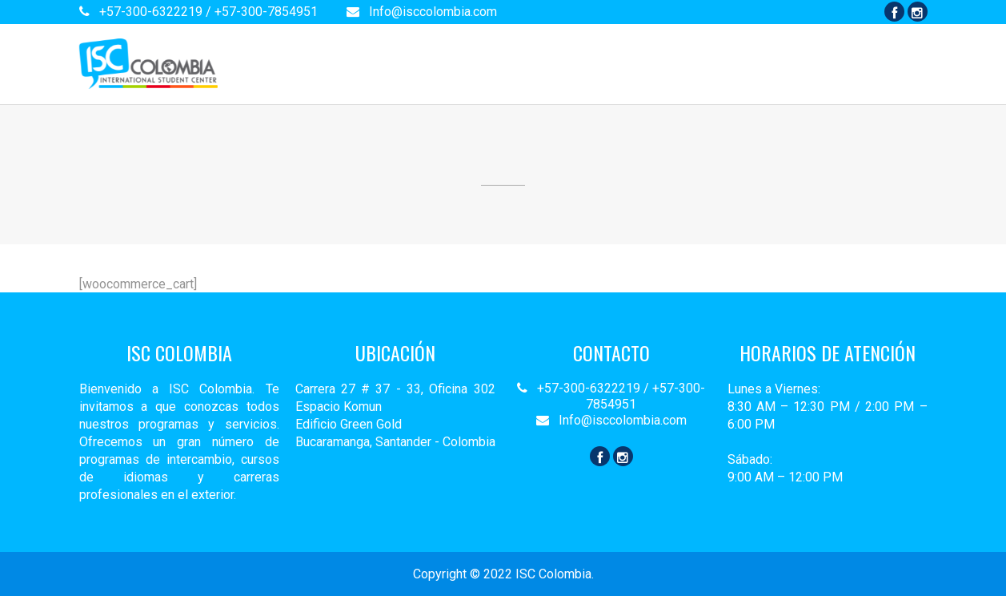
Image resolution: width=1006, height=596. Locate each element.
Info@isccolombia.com (422, 11)
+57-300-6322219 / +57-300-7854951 (200, 11)
